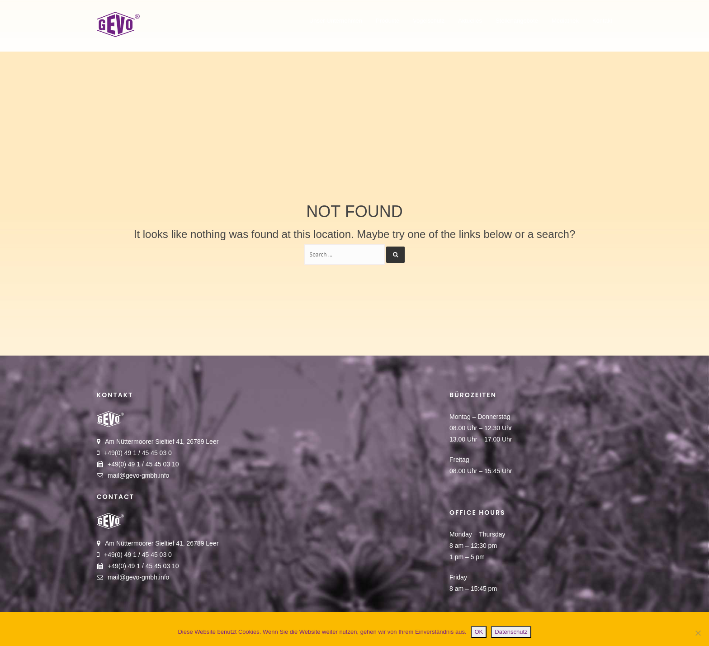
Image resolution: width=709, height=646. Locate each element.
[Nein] (697, 632)
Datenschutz (511, 631)
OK (479, 631)
